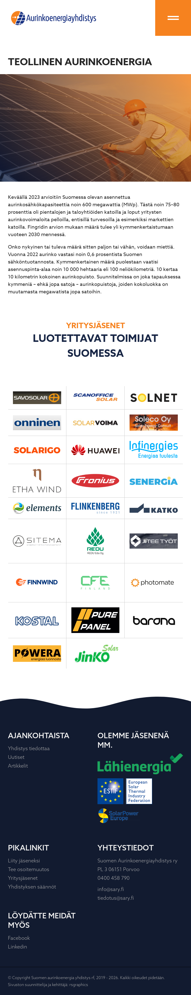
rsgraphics (78, 984)
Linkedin (17, 946)
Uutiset (16, 757)
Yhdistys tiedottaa (29, 748)
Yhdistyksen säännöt (32, 887)
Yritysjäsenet (23, 878)
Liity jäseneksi (24, 860)
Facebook (19, 938)
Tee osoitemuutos (28, 869)
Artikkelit (18, 766)
